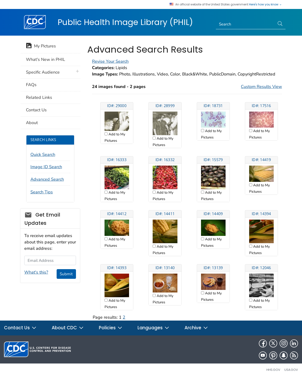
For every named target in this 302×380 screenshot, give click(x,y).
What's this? (36, 272)
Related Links (39, 97)
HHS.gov (273, 369)
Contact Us (36, 110)
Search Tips (41, 192)
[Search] (245, 24)
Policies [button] (110, 328)
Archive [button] (196, 328)
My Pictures (41, 46)
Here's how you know (265, 4)
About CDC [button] (68, 328)
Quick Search (42, 154)
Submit (66, 274)
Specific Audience (43, 72)
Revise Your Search (110, 61)
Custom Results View (261, 86)
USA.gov (291, 369)
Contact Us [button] (20, 328)
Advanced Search (47, 179)
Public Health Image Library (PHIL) (125, 22)
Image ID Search (46, 167)
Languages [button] (153, 328)
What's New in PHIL (45, 59)
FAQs (31, 85)
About (32, 122)
